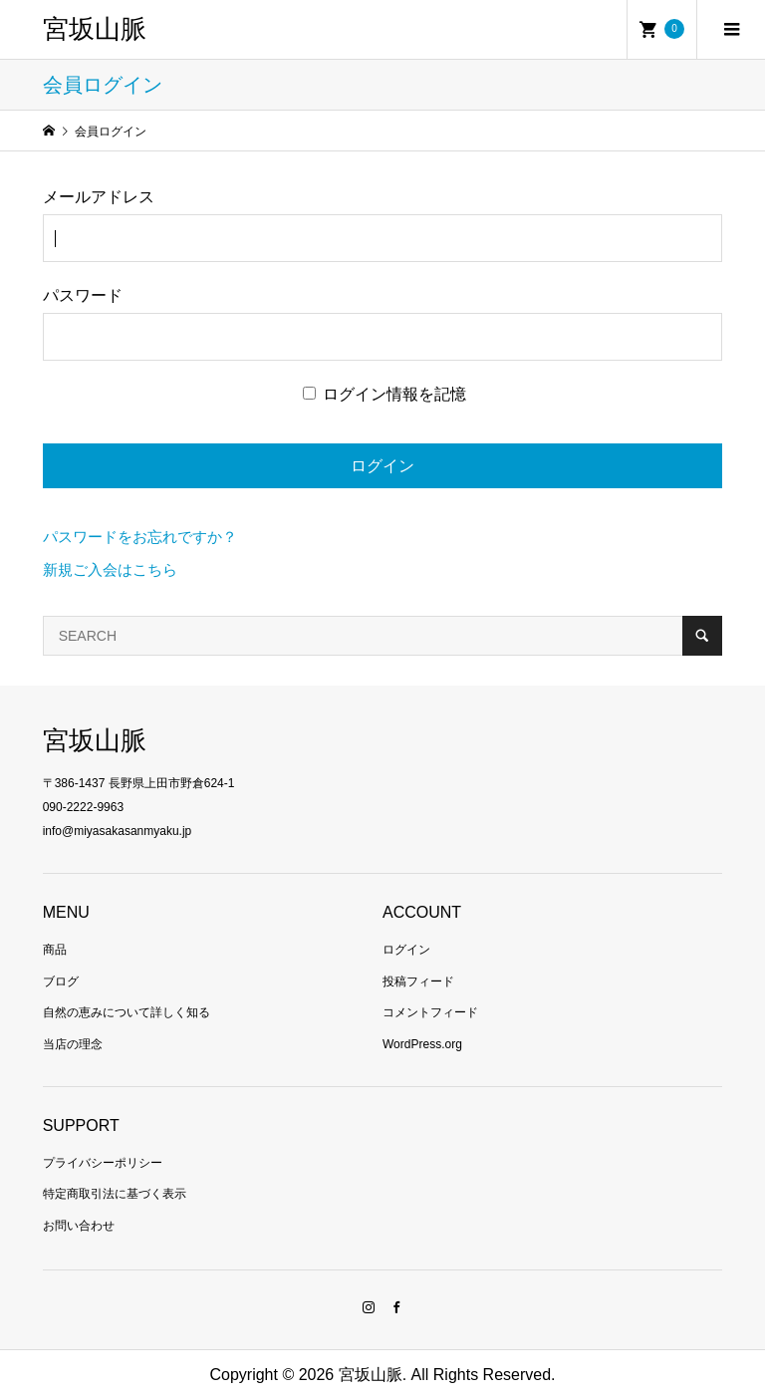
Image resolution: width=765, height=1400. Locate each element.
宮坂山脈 (94, 29)
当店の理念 (73, 1044)
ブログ (61, 981)
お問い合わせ (79, 1226)
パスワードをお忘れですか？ (140, 536)
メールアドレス (98, 196)
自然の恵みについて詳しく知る (126, 1012)
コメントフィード (430, 1012)
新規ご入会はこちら (110, 569)
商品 (55, 950)
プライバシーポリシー (102, 1163)
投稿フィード (418, 981)
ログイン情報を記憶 (384, 394)
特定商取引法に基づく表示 (114, 1194)
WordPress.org (422, 1044)
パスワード (83, 295)
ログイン (406, 950)
